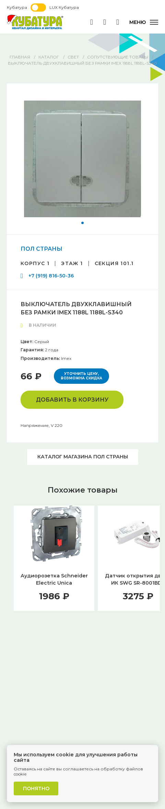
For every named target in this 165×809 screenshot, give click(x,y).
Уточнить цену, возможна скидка (81, 376)
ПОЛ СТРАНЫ (41, 249)
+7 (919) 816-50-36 (51, 276)
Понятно (36, 788)
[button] (82, 223)
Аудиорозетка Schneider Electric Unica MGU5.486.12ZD (54, 583)
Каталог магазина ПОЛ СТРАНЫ (82, 457)
